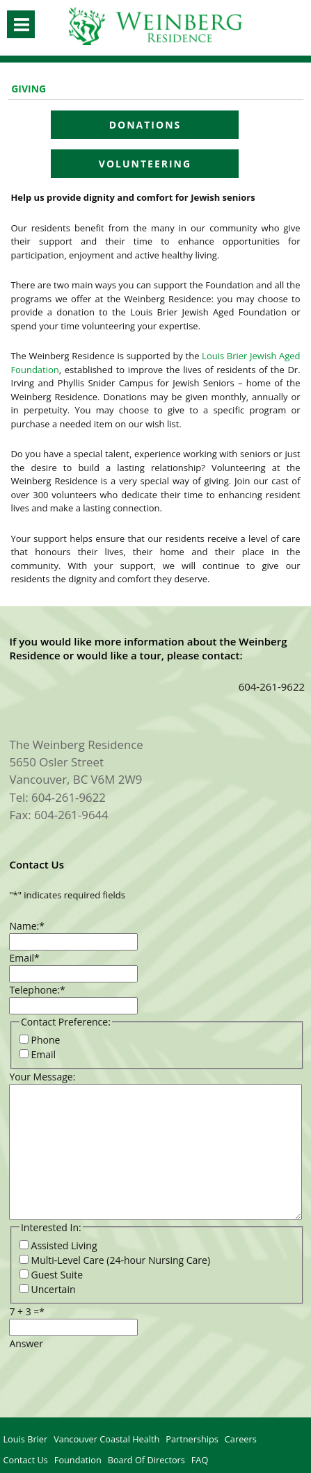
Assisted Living (64, 1245)
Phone (46, 1039)
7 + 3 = (27, 1311)
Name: (27, 925)
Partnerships (192, 1439)
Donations (145, 124)
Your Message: (42, 1076)
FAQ (200, 1460)
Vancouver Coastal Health (106, 1439)
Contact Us (25, 1460)
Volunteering (145, 163)
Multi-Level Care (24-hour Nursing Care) (121, 1260)
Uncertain (53, 1289)
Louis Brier (25, 1439)
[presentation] (115, 1378)
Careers (241, 1439)
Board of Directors (146, 1460)
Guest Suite (57, 1274)
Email (24, 957)
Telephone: (37, 989)
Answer (26, 1343)
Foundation (78, 1460)
